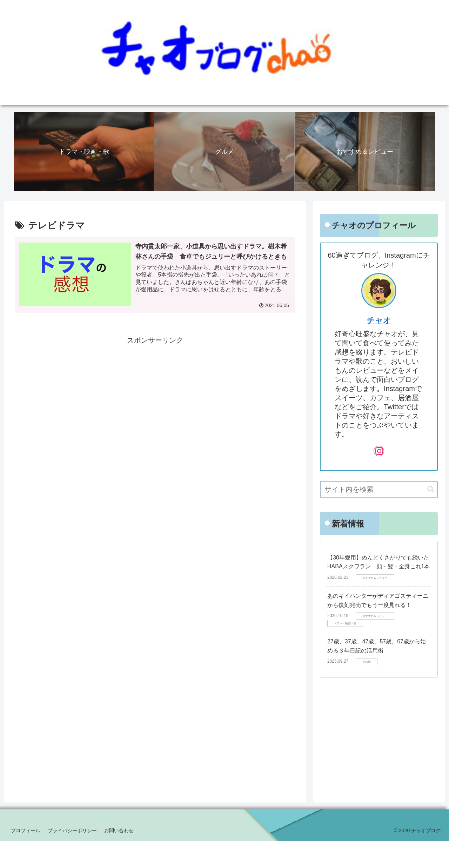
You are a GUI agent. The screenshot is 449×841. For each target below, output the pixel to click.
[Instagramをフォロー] (379, 451)
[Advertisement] (155, 395)
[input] (379, 489)
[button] (430, 489)
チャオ (379, 320)
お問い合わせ (119, 830)
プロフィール (25, 830)
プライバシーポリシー (72, 830)
